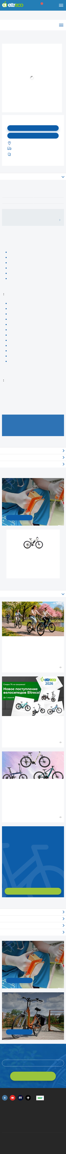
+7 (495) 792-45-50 (3, 1113)
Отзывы (33, 450)
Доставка (33, 464)
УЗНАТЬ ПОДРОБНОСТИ (19, 517)
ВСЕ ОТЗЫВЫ (58, 220)
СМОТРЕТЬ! (19, 1032)
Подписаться (33, 128)
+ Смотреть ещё (2, 903)
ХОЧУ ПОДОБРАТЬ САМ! (33, 891)
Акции (33, 925)
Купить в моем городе (33, 135)
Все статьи (33, 593)
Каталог (33, 25)
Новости (33, 918)
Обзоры (33, 912)
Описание (33, 176)
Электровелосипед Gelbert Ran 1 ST (33, 557)
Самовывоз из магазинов (33, 457)
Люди (33, 932)
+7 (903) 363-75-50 (37, 1125)
